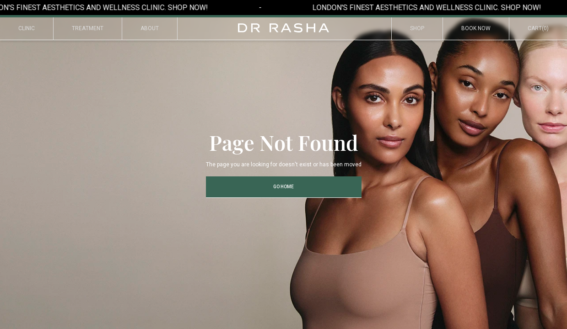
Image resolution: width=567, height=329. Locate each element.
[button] (538, 28)
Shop (417, 28)
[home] (283, 27)
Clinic (26, 28)
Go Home (283, 186)
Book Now (476, 28)
